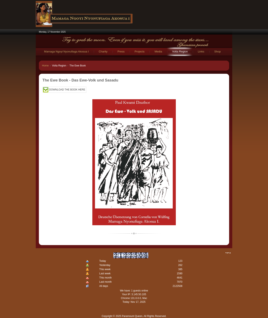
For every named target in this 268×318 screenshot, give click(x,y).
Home (45, 65)
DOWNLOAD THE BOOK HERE (67, 89)
